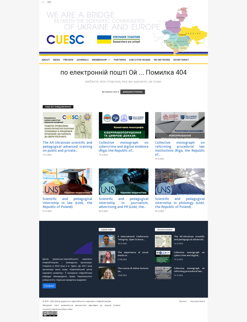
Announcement (164, 229)
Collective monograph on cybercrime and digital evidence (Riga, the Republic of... (123, 146)
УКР (43, 2)
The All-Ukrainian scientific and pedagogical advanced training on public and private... (67, 146)
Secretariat (181, 59)
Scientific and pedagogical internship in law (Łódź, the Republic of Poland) (67, 203)
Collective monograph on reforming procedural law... (189, 270)
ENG (49, 2)
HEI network (162, 59)
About (46, 59)
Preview (68, 59)
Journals (83, 59)
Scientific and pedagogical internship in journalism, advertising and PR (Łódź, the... (123, 203)
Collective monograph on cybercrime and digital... (189, 254)
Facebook (49, 286)
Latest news (107, 229)
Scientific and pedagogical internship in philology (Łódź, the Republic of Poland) (180, 203)
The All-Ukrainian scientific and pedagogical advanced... (189, 238)
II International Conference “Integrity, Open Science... (133, 238)
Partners (120, 59)
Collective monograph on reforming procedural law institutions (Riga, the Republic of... (180, 148)
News (56, 59)
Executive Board (139, 59)
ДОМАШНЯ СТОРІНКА (133, 92)
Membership (101, 59)
